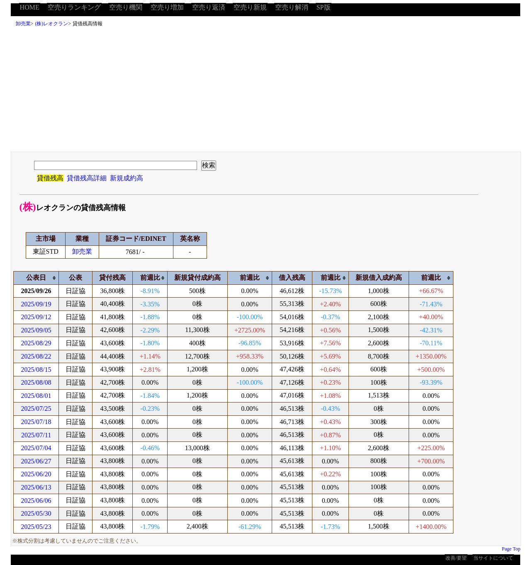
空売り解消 (291, 7)
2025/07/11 (36, 435)
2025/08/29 (36, 343)
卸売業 (23, 24)
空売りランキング (74, 7)
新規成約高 (126, 178)
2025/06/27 (36, 461)
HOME (29, 7)
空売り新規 (250, 7)
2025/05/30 (36, 513)
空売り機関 (125, 7)
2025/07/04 (36, 447)
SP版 (324, 7)
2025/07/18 (36, 421)
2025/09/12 (36, 316)
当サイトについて (493, 558)
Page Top (511, 549)
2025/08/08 (36, 382)
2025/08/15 (36, 369)
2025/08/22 (36, 356)
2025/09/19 (36, 304)
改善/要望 (456, 558)
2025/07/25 (36, 408)
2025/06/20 (36, 474)
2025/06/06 (36, 500)
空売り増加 (167, 7)
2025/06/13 (36, 487)
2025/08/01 (36, 395)
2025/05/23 (36, 526)
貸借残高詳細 (87, 178)
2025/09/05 (36, 330)
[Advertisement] (265, 92)
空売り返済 (208, 7)
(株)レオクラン (51, 24)
